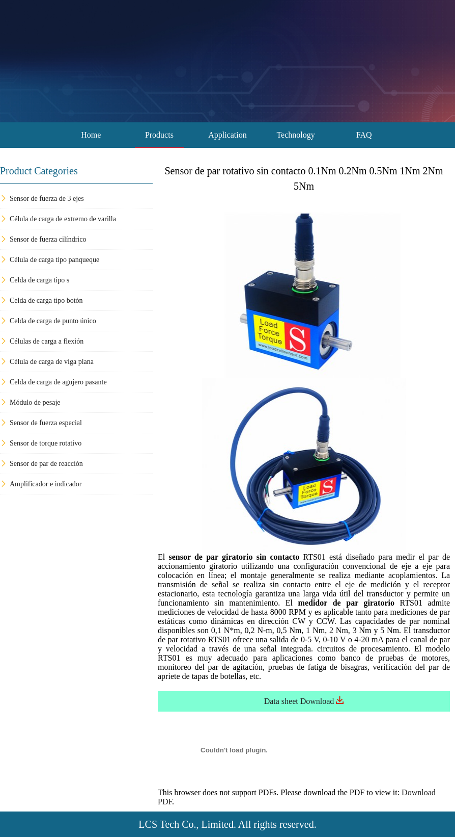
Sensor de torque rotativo (40, 443)
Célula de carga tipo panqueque (49, 260)
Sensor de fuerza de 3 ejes (42, 198)
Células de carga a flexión (41, 341)
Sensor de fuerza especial (41, 423)
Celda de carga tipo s (34, 280)
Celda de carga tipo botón (41, 300)
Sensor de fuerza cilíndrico (43, 239)
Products (159, 134)
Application (227, 134)
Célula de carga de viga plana (47, 361)
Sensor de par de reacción (41, 463)
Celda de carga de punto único (48, 321)
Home (91, 134)
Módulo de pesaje (30, 402)
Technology (295, 134)
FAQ (364, 134)
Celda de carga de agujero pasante (53, 382)
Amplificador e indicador (41, 484)
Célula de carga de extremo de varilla (58, 219)
